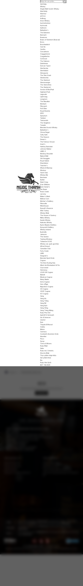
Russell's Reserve (46, 208)
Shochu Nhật (44, 353)
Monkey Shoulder (46, 154)
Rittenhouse (44, 206)
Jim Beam (43, 189)
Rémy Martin (44, 279)
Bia (41, 360)
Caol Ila (42, 47)
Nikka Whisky (45, 218)
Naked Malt (44, 156)
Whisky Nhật (44, 213)
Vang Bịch (43, 305)
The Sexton (44, 237)
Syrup (42, 341)
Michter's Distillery (46, 201)
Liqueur (42, 320)
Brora (42, 42)
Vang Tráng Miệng (46, 310)
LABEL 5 (43, 151)
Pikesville (43, 203)
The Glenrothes (45, 85)
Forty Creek (44, 251)
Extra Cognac (45, 282)
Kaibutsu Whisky (46, 222)
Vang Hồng (44, 308)
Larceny (43, 194)
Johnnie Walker (45, 149)
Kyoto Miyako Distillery (48, 225)
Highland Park (45, 92)
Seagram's (44, 256)
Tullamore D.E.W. (46, 241)
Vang (42, 296)
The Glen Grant (45, 75)
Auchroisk (43, 25)
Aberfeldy (43, 11)
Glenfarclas (44, 68)
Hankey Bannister (46, 146)
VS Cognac (44, 289)
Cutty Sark (44, 135)
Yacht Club (44, 173)
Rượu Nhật (44, 346)
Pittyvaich (43, 106)
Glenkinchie (44, 78)
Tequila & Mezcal (46, 324)
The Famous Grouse (47, 142)
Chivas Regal (45, 132)
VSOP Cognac (45, 291)
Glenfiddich (44, 70)
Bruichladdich (45, 44)
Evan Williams (45, 184)
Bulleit (42, 180)
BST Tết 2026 (45, 365)
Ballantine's (44, 30)
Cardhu (42, 49)
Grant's (42, 144)
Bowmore (43, 37)
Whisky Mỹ (44, 175)
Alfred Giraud (45, 246)
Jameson (43, 234)
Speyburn (43, 116)
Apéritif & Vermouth (47, 315)
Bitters (42, 329)
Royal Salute (44, 161)
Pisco (42, 339)
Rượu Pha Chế (45, 313)
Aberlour (43, 14)
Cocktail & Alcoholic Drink (49, 334)
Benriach (43, 35)
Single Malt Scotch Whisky (49, 9)
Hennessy (43, 270)
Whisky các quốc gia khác (49, 244)
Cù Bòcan (43, 59)
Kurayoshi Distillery (47, 227)
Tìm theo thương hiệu (47, 263)
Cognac (43, 260)
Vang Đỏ (43, 298)
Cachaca (43, 332)
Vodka (42, 327)
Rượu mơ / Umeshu (46, 351)
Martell (42, 275)
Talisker (43, 118)
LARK (42, 253)
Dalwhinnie (44, 63)
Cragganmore (45, 54)
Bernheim (43, 177)
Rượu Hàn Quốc (45, 362)
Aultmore (43, 28)
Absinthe (43, 336)
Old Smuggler (45, 158)
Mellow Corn (44, 199)
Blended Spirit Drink (47, 258)
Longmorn (43, 99)
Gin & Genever (45, 317)
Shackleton (44, 163)
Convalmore (44, 51)
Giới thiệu (43, 4)
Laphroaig (43, 97)
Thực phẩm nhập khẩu (48, 355)
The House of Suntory (48, 215)
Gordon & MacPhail (47, 89)
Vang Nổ (43, 303)
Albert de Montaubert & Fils (50, 265)
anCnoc (43, 16)
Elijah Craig (44, 182)
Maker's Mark (45, 196)
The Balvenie (45, 32)
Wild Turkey (44, 210)
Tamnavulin (44, 120)
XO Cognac (44, 294)
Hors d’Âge (44, 284)
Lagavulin (43, 94)
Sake (42, 348)
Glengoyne (44, 73)
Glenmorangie (45, 82)
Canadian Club (45, 248)
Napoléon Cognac (46, 286)
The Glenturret (45, 87)
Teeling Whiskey (46, 239)
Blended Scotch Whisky (48, 127)
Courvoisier (44, 268)
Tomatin (43, 125)
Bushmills (43, 232)
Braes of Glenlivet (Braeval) (50, 40)
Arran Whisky (45, 21)
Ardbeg (43, 18)
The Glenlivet (45, 80)
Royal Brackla (45, 111)
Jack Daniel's (45, 187)
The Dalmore (45, 61)
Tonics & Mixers (46, 343)
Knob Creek (44, 192)
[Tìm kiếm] (64, 1)
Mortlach (43, 104)
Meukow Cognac (46, 277)
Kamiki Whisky (45, 220)
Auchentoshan (45, 23)
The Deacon (44, 137)
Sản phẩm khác (45, 358)
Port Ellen (43, 108)
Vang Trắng (44, 301)
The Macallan (45, 101)
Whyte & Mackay (46, 168)
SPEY (42, 113)
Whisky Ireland (45, 229)
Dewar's (43, 139)
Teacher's (44, 165)
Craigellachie (45, 56)
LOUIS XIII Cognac (46, 272)
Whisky (42, 6)
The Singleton (45, 123)
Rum (41, 322)
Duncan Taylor (45, 66)
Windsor (43, 170)
